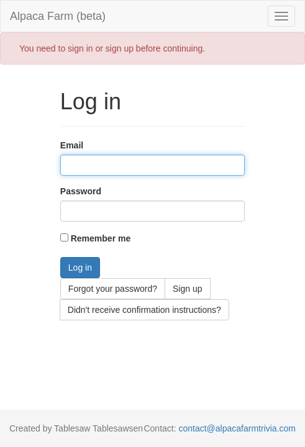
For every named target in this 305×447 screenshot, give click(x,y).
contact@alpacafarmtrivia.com (237, 428)
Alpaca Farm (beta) (58, 16)
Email (71, 145)
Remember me (101, 238)
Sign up (187, 289)
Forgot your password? (112, 289)
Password (80, 191)
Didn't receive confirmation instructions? (144, 310)
